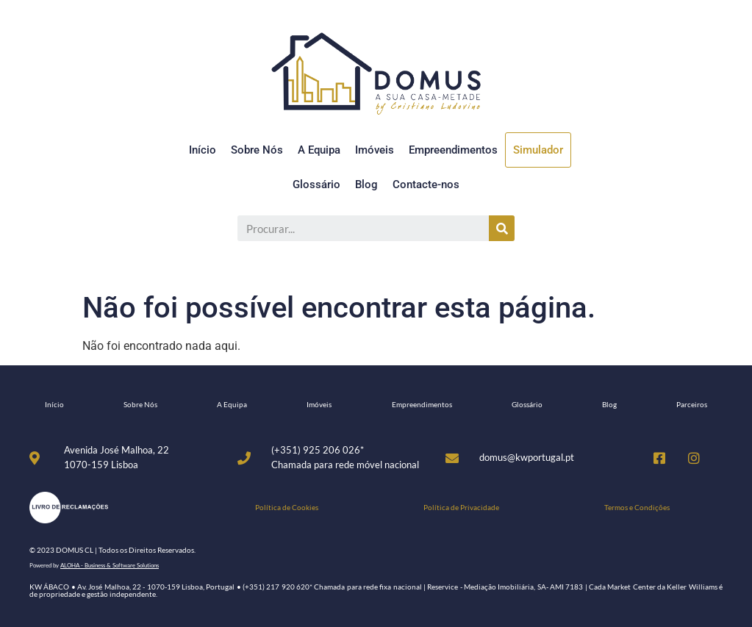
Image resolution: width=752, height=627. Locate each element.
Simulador (538, 150)
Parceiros (691, 404)
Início (202, 150)
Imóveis (374, 150)
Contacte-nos (426, 184)
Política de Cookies (286, 507)
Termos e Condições (637, 507)
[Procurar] (502, 228)
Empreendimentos (453, 150)
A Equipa (319, 150)
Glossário (316, 184)
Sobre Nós (257, 150)
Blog (366, 184)
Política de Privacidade (461, 507)
